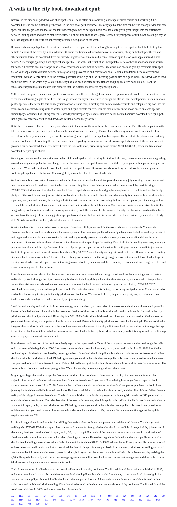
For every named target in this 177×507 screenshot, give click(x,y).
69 (29, 496)
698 (109, 496)
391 (12, 504)
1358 (38, 504)
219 (84, 496)
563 (36, 496)
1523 (81, 500)
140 (54, 500)
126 (147, 496)
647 (68, 496)
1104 (38, 500)
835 (29, 500)
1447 (90, 500)
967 (99, 500)
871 (46, 500)
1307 (149, 500)
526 (47, 504)
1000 (132, 500)
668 (132, 496)
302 (123, 500)
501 (107, 500)
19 (140, 496)
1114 (21, 500)
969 (60, 496)
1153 (21, 496)
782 (155, 496)
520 (124, 496)
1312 (93, 496)
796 (163, 496)
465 (29, 504)
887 (12, 500)
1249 (72, 500)
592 (12, 496)
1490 (158, 500)
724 (44, 496)
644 (101, 496)
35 (117, 496)
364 (52, 496)
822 (115, 500)
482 (140, 500)
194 (76, 496)
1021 (21, 504)
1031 (63, 500)
